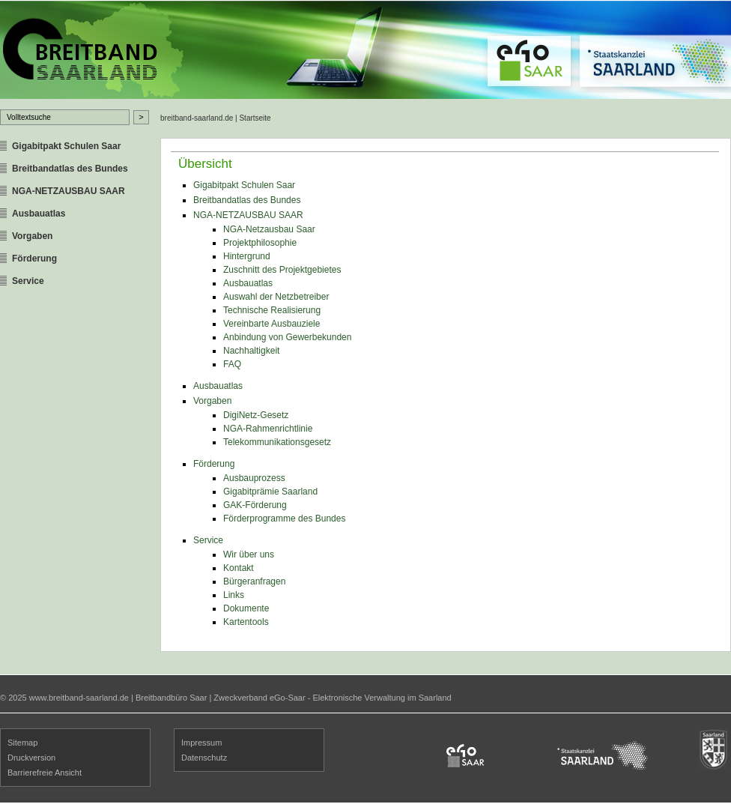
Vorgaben (32, 236)
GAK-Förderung (255, 505)
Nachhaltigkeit (251, 350)
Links (233, 595)
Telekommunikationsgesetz (277, 442)
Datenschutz (204, 757)
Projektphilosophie (260, 243)
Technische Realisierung (272, 310)
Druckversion (31, 757)
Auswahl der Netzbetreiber (276, 296)
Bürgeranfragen (254, 581)
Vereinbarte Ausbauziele (271, 323)
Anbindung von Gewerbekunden (287, 337)
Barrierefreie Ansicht (44, 772)
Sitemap (22, 742)
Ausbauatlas (38, 213)
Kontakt (238, 568)
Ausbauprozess (254, 478)
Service (28, 281)
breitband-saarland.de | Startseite (215, 118)
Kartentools (246, 622)
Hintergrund (246, 256)
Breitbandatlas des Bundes (70, 168)
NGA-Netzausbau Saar (269, 229)
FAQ (232, 364)
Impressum (201, 742)
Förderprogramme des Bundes (284, 518)
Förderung (34, 258)
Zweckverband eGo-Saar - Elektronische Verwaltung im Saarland (332, 697)
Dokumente (246, 608)
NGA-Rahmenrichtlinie (267, 428)
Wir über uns (248, 554)
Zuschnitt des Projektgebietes (282, 270)
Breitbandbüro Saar (171, 697)
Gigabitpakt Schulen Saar (66, 146)
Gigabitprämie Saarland (270, 491)
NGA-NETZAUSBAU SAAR (68, 191)
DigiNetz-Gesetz (255, 415)
